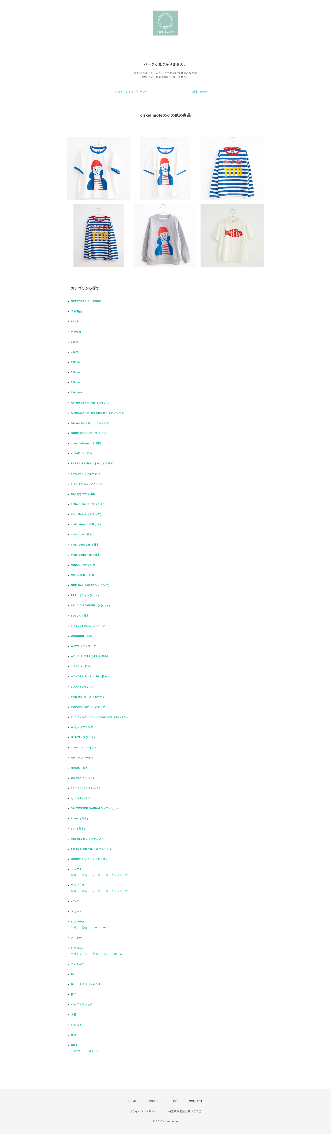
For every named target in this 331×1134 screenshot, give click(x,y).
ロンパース (78, 921)
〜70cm (76, 331)
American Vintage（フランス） (91, 402)
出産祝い (76, 1050)
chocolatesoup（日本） (87, 443)
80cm (74, 341)
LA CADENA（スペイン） (87, 788)
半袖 (73, 875)
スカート (76, 911)
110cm (75, 372)
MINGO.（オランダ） (84, 565)
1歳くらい (93, 1050)
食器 (73, 1034)
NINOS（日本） (81, 767)
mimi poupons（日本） (86, 544)
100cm (75, 362)
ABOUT (153, 1101)
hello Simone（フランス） (88, 504)
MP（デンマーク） (82, 757)
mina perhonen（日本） (87, 554)
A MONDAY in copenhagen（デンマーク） (99, 412)
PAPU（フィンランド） (85, 595)
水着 (73, 1014)
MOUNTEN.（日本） (84, 575)
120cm (75, 382)
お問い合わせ (199, 91)
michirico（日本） (83, 534)
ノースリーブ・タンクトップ (110, 875)
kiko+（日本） (80, 818)
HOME (133, 1101)
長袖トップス (100, 953)
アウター (76, 937)
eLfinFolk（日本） (83, 453)
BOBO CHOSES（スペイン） (90, 433)
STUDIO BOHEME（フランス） (91, 605)
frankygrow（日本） (84, 494)
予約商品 (76, 311)
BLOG (174, 1101)
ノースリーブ (100, 927)
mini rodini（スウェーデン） (89, 696)
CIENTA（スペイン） (84, 777)
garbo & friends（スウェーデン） (93, 848)
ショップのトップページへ (131, 91)
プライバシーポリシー (143, 1111)
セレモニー (78, 963)
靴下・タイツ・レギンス (86, 984)
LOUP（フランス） (83, 686)
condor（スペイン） (84, 747)
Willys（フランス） (83, 727)
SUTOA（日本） (81, 615)
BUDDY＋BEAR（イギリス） (89, 859)
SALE (75, 321)
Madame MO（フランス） (87, 838)
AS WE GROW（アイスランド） (91, 423)
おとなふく (78, 947)
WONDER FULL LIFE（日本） (90, 676)
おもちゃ (76, 1024)
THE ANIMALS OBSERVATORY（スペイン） (100, 717)
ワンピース (78, 885)
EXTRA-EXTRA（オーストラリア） (93, 463)
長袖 (84, 875)
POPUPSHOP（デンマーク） (89, 707)
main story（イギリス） (86, 524)
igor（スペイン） (82, 798)
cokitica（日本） (82, 666)
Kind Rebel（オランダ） (87, 514)
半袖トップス (79, 953)
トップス (76, 869)
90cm (74, 352)
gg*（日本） (79, 828)
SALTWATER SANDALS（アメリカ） (95, 808)
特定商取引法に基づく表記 (184, 1111)
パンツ (75, 901)
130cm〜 (77, 392)
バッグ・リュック (82, 1004)
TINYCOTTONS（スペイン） (89, 625)
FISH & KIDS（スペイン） (88, 483)
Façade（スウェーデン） (87, 473)
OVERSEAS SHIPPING (86, 301)
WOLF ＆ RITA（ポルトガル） (90, 656)
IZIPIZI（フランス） (83, 737)
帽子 (73, 994)
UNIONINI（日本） (83, 636)
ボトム (118, 953)
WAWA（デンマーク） (85, 646)
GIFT (74, 1045)
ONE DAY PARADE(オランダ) (90, 585)
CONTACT (195, 1101)
